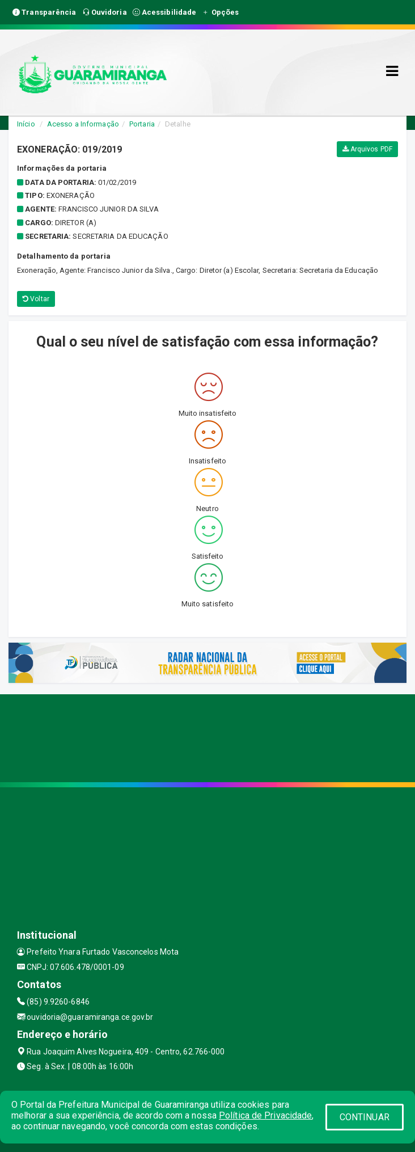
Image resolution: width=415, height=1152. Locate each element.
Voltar (36, 299)
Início (26, 124)
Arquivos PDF (367, 149)
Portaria (142, 124)
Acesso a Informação (83, 124)
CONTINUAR (364, 1117)
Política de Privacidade (265, 1115)
